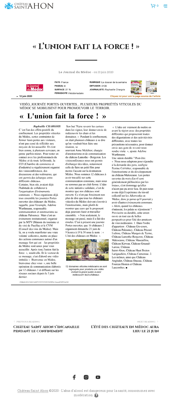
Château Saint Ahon (32, 391)
